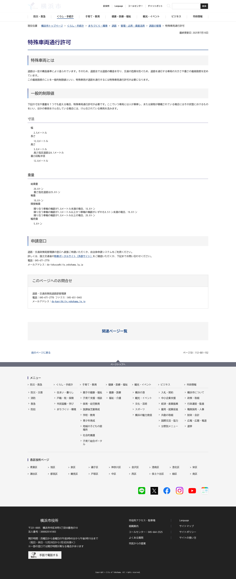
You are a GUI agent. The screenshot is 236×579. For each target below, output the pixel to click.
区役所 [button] (106, 6)
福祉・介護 (115, 398)
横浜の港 (140, 392)
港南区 (155, 467)
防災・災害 (37, 392)
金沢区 (135, 467)
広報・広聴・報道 (196, 420)
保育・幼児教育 (91, 404)
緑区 (174, 474)
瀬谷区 (33, 474)
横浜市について (195, 392)
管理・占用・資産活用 (133, 26)
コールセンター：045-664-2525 (146, 532)
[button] (118, 331)
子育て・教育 (89, 384)
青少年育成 (89, 420)
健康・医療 (115, 392)
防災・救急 (36, 384)
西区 (134, 474)
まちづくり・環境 (97, 26)
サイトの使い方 (187, 538)
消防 (33, 398)
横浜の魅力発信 (143, 415)
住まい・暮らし (65, 392)
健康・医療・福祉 (118, 384)
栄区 (195, 467)
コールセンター (135, 6)
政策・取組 (193, 398)
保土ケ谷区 (158, 474)
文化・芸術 (141, 404)
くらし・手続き (75, 26)
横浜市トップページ (52, 26)
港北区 (175, 467)
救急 (33, 404)
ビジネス (165, 384)
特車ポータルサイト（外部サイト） (73, 256)
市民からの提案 (137, 543)
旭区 (52, 467)
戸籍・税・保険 (65, 398)
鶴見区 (74, 474)
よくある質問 (136, 538)
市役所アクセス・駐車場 (142, 520)
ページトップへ (118, 364)
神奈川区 (116, 467)
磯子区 (94, 467)
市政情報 (191, 384)
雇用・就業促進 (169, 409)
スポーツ (140, 409)
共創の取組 (167, 415)
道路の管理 (155, 26)
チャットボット (155, 6)
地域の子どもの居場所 (92, 428)
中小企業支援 (168, 398)
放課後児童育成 (91, 409)
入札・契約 (167, 392)
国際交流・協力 (169, 420)
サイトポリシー (187, 532)
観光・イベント (143, 384)
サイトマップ (186, 526)
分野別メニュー (169, 426)
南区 (195, 474)
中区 (113, 474)
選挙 (189, 426)
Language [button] (119, 6)
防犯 (33, 409)
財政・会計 (193, 415)
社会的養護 (89, 435)
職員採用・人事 (195, 409)
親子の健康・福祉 (92, 392)
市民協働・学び (65, 404)
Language (184, 520)
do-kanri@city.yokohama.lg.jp (68, 301)
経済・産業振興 (169, 404)
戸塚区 (94, 474)
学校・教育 (89, 415)
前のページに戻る (41, 352)
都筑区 (54, 474)
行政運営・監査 (195, 404)
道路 (114, 26)
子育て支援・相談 (92, 398)
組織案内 (133, 526)
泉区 (73, 467)
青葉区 (33, 467)
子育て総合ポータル (92, 442)
